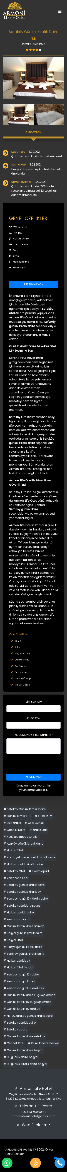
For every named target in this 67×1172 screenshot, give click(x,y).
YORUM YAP (33, 777)
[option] (33, 78)
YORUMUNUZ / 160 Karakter (33, 735)
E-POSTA (33, 718)
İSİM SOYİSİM (33, 702)
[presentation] (33, 764)
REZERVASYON (33, 284)
